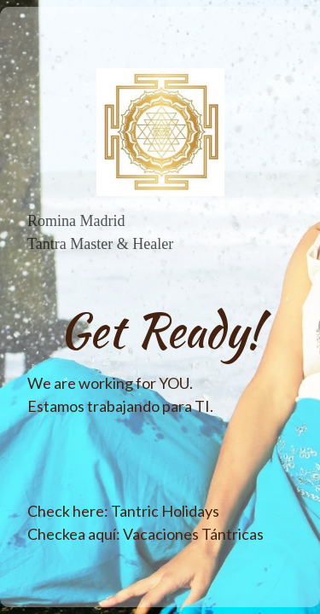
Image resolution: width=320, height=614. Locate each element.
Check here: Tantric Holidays (123, 510)
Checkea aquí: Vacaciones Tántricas (145, 533)
